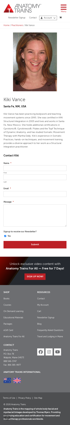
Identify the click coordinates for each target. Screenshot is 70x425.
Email (7, 189)
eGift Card (8, 330)
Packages (8, 324)
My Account (43, 305)
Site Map (38, 398)
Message (9, 202)
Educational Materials (13, 318)
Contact (33, 18)
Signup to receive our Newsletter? (20, 232)
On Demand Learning (13, 311)
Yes (9, 236)
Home (7, 25)
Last (5, 182)
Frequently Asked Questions (50, 330)
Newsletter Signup (16, 18)
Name (7, 163)
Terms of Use (9, 398)
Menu (63, 8)
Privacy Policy (24, 398)
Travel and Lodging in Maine (50, 337)
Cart (39, 311)
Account (48, 18)
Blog (39, 324)
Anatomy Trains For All (14, 337)
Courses (7, 305)
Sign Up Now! (35, 276)
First (5, 173)
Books (6, 299)
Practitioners (17, 25)
